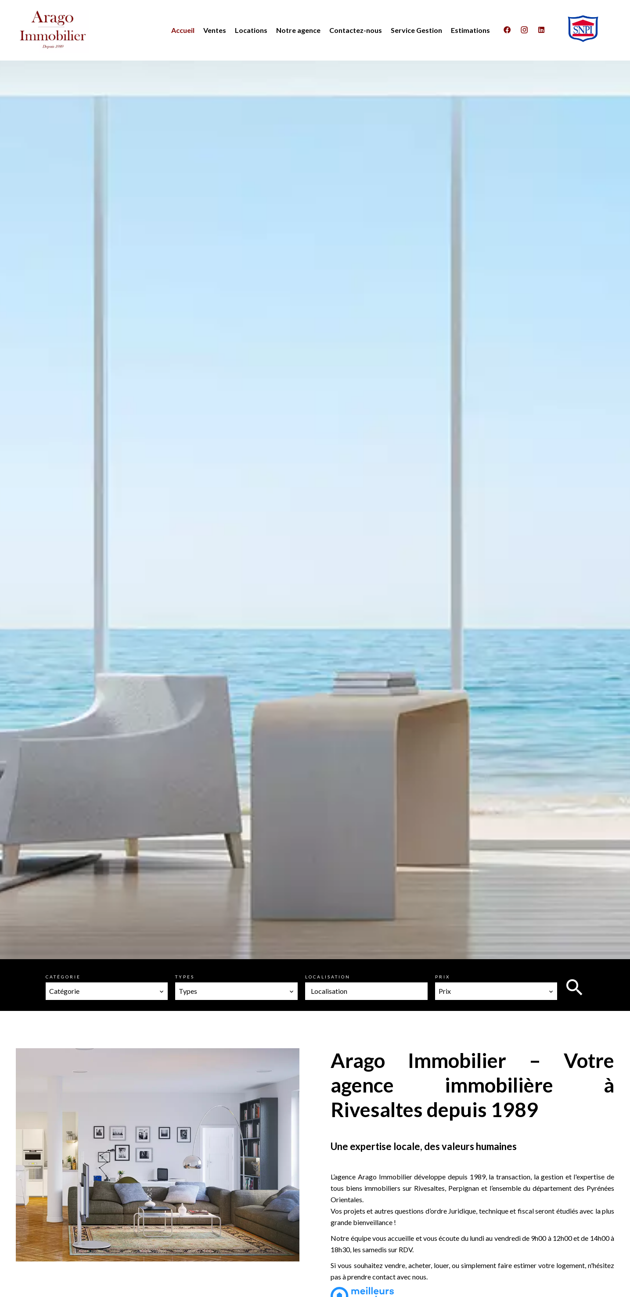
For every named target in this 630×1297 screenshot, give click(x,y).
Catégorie (63, 976)
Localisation (327, 976)
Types (184, 976)
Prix (442, 976)
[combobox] (107, 991)
